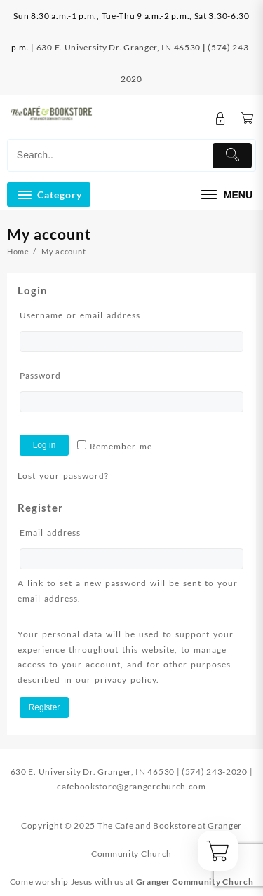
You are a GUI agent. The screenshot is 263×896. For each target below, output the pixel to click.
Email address (74, 531)
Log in (44, 445)
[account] (220, 119)
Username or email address (103, 313)
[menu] (225, 194)
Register (44, 707)
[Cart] (247, 119)
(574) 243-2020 (215, 771)
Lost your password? (63, 475)
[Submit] (232, 155)
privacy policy (125, 679)
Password (64, 374)
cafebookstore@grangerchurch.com (131, 786)
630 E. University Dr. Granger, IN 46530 (118, 47)
